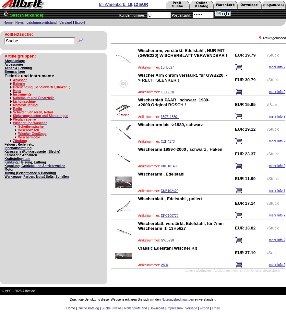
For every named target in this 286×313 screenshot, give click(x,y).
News (19, 22)
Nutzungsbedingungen (177, 299)
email (216, 308)
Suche (106, 308)
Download (156, 308)
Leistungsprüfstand (42, 22)
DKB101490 (169, 166)
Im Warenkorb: (123, 4)
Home (8, 22)
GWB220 (167, 240)
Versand (65, 22)
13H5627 (167, 67)
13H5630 (167, 92)
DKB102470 (169, 191)
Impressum (175, 308)
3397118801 (170, 117)
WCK (164, 265)
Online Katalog (88, 308)
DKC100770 (169, 215)
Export (80, 22)
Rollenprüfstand (135, 308)
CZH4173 (168, 141)
